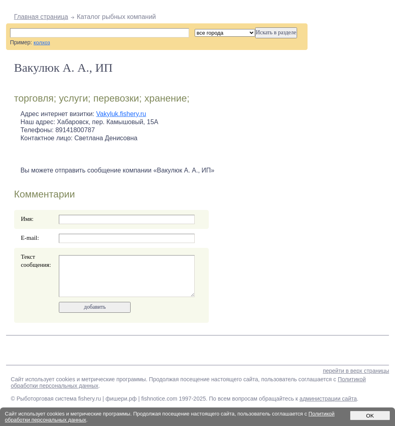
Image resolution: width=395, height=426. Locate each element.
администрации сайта (328, 398)
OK (370, 416)
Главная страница (41, 16)
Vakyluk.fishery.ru (121, 113)
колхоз (41, 42)
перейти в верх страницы (356, 371)
